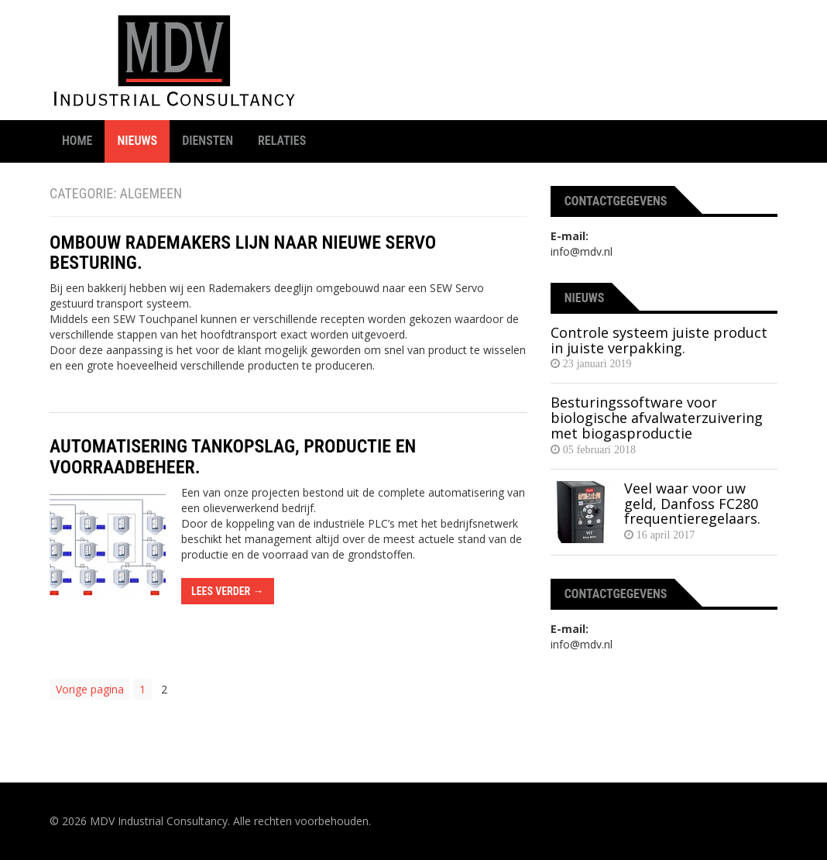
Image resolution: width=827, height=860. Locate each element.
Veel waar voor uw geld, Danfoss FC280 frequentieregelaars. (692, 503)
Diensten (207, 140)
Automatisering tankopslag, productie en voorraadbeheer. (233, 456)
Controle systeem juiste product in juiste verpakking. (659, 340)
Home (77, 140)
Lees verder (227, 591)
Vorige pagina (90, 689)
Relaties (282, 140)
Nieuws (137, 140)
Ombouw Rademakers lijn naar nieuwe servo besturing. (243, 252)
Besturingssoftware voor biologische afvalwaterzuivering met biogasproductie (657, 417)
